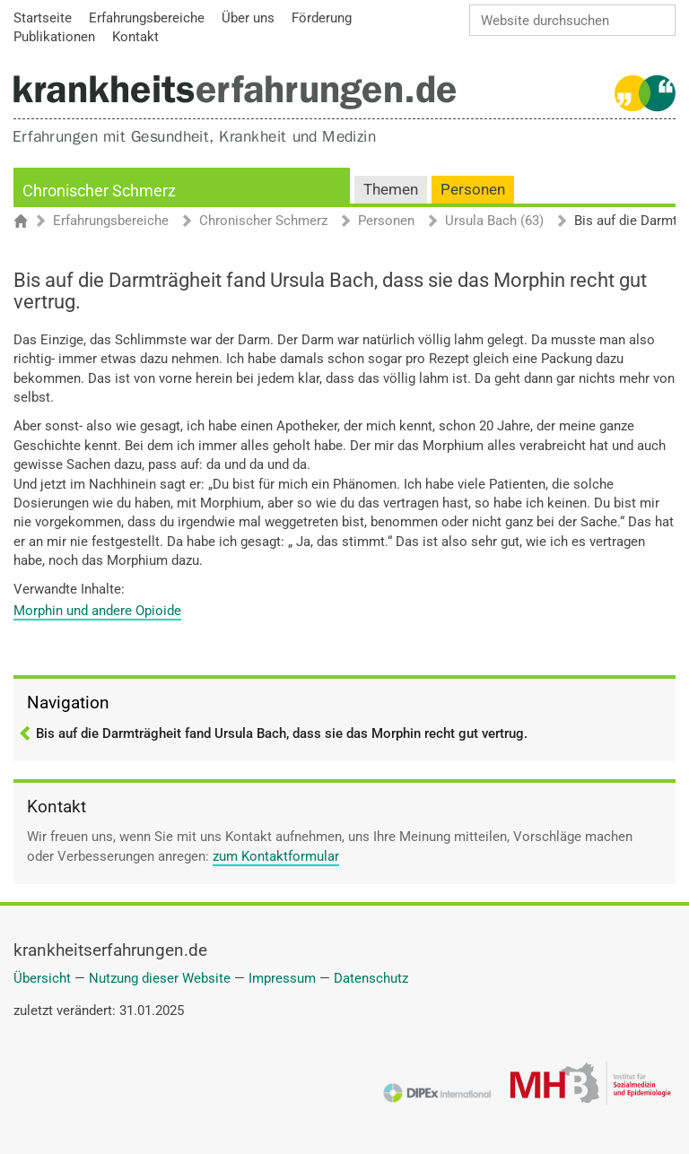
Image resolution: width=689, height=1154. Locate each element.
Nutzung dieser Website (160, 978)
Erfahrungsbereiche (111, 221)
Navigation (68, 702)
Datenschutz (371, 978)
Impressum (282, 978)
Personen (472, 189)
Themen (390, 189)
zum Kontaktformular (276, 856)
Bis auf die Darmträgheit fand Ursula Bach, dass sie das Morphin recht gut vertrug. (282, 733)
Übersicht (42, 978)
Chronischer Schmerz (99, 190)
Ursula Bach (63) (494, 221)
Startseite (29, 222)
